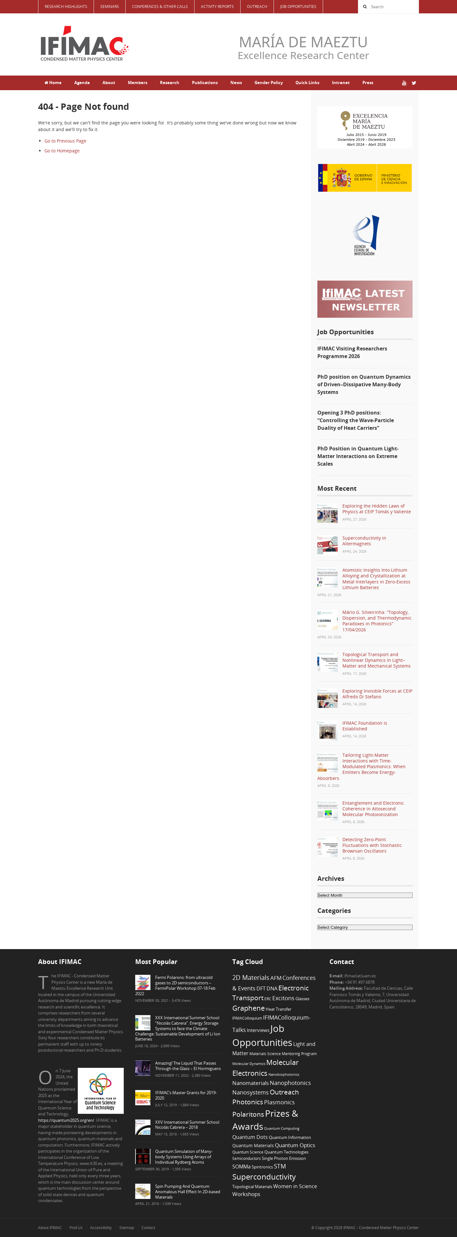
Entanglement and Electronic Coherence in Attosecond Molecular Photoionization (373, 808)
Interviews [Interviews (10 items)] (258, 1030)
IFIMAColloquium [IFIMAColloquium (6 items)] (247, 1018)
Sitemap (126, 1227)
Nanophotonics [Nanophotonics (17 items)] (290, 1083)
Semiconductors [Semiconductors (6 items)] (246, 1158)
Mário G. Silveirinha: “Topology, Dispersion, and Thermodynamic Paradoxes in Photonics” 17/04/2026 (377, 621)
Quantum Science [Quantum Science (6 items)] (247, 1151)
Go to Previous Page (65, 141)
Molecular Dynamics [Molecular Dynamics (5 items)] (248, 1063)
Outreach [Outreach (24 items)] (284, 1091)
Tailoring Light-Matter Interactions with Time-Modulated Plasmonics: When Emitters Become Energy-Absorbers (361, 766)
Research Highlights (66, 6)
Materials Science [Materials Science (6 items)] (265, 1053)
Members (137, 82)
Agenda (82, 82)
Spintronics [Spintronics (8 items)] (262, 1167)
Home (53, 82)
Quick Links (307, 82)
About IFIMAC (50, 1227)
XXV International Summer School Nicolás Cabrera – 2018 (187, 1124)
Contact (148, 1227)
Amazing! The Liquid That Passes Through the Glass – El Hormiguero (188, 1065)
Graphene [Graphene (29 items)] (248, 1008)
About (109, 82)
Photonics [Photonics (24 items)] (247, 1101)
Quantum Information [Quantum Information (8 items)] (290, 1137)
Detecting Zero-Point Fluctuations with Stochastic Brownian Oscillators (372, 845)
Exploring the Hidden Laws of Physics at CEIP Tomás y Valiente (376, 509)
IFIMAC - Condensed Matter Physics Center (380, 1227)
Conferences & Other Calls (160, 6)
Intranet (341, 82)
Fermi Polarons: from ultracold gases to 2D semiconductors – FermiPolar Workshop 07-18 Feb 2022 (175, 985)
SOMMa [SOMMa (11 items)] (241, 1166)
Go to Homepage (62, 151)
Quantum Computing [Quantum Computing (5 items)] (281, 1128)
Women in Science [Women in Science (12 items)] (295, 1186)
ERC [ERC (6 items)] (267, 998)
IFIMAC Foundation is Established (364, 726)
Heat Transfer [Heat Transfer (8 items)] (278, 1009)
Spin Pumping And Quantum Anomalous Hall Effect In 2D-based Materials (187, 1191)
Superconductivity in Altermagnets (364, 541)
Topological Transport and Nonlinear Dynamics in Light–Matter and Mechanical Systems (376, 660)
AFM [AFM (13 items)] (275, 977)
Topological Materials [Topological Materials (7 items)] (252, 1186)
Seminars (109, 6)
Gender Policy (269, 82)
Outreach (257, 6)
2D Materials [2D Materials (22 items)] (250, 977)
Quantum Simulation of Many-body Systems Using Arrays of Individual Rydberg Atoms (184, 1156)
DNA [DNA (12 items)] (272, 988)
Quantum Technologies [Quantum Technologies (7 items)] (286, 1152)
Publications (205, 82)
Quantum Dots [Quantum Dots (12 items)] (250, 1137)
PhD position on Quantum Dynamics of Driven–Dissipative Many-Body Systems (364, 384)
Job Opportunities (298, 6)
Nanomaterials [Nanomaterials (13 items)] (250, 1083)
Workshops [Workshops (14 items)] (246, 1194)
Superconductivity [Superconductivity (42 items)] (264, 1176)
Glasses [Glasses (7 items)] (302, 998)
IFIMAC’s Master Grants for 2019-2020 (186, 1095)
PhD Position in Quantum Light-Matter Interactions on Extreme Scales (358, 456)
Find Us (76, 1227)
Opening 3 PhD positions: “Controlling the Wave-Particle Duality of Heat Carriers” (355, 420)
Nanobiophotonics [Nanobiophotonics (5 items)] (283, 1074)
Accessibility (101, 1227)
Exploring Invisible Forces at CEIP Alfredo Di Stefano (377, 694)
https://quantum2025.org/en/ (66, 1120)
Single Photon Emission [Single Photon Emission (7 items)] (284, 1158)
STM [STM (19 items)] (280, 1166)
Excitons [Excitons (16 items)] (283, 998)
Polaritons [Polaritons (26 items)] (248, 1114)
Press (367, 82)
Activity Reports (217, 6)
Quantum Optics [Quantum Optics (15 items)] (295, 1145)
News (236, 82)
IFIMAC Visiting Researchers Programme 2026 (352, 352)
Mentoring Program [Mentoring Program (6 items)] (299, 1053)
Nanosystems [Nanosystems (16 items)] (250, 1092)
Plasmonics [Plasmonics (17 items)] (279, 1102)
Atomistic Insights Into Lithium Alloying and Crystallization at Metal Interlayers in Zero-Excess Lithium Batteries (376, 578)
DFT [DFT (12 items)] (261, 988)
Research (169, 82)
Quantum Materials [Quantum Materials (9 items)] (253, 1145)
